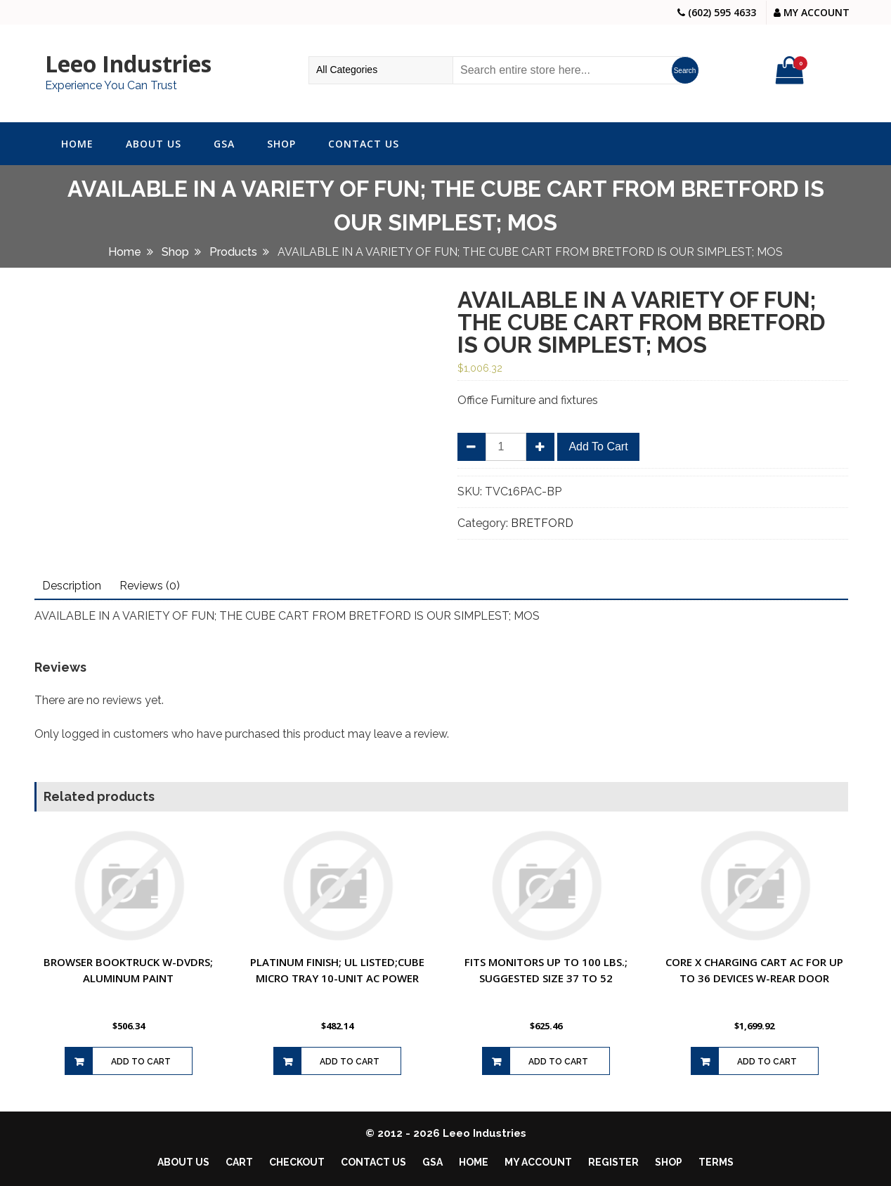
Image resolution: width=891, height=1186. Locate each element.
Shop (281, 143)
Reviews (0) (149, 585)
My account (538, 1162)
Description (71, 585)
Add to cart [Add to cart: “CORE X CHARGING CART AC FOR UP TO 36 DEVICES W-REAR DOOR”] (767, 1062)
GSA (224, 143)
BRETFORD (542, 523)
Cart (239, 1162)
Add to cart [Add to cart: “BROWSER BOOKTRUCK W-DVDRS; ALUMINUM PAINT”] (141, 1062)
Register (613, 1162)
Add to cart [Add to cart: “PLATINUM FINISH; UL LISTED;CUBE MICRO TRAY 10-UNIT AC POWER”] (349, 1062)
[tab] (71, 586)
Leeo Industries (128, 63)
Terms (716, 1162)
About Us (153, 143)
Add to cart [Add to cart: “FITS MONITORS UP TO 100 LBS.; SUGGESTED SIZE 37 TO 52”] (558, 1062)
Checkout (297, 1162)
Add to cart (597, 446)
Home (77, 143)
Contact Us (363, 143)
